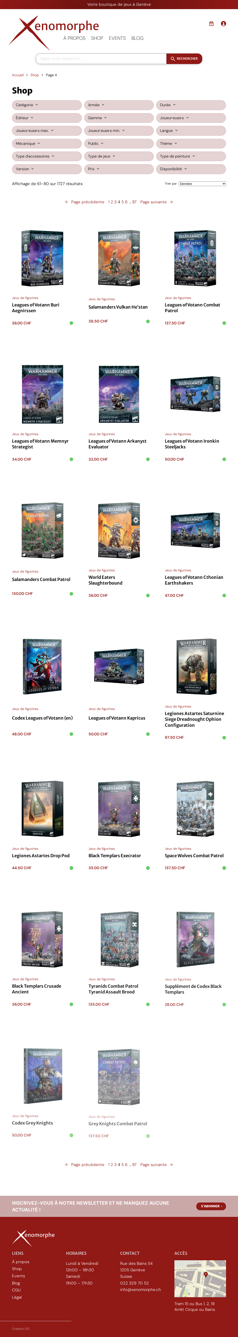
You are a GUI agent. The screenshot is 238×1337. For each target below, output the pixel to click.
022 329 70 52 (134, 1283)
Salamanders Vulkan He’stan (118, 307)
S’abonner (210, 1206)
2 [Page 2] (112, 202)
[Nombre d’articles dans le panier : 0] (211, 23)
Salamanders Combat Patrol (41, 583)
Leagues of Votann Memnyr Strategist (40, 445)
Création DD (21, 1329)
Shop (34, 75)
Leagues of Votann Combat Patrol (192, 308)
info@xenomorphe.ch (140, 1289)
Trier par (171, 184)
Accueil (18, 75)
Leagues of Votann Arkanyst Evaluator (118, 445)
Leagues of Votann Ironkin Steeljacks (192, 446)
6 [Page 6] (126, 202)
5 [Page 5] (122, 202)
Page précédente (84, 202)
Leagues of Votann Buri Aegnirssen (36, 308)
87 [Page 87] (134, 202)
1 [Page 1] (108, 202)
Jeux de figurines (25, 298)
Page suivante (156, 202)
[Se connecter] (223, 23)
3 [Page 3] (115, 202)
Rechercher (187, 59)
